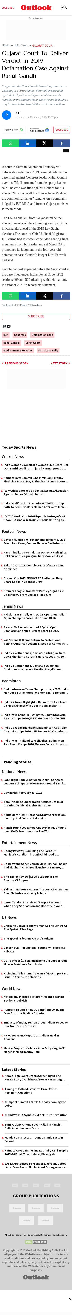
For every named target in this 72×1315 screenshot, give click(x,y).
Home (5, 45)
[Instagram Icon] (36, 1185)
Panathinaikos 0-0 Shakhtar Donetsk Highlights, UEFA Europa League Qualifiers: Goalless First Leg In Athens (35, 554)
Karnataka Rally (48, 351)
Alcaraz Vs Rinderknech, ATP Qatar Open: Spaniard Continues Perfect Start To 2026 (31, 629)
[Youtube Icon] (57, 1185)
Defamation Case (42, 335)
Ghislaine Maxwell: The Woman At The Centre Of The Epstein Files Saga (35, 927)
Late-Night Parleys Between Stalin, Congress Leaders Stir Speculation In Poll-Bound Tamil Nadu (33, 781)
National (21, 45)
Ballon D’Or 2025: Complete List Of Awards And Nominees (34, 567)
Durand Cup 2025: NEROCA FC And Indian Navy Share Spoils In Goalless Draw (33, 580)
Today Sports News (19, 447)
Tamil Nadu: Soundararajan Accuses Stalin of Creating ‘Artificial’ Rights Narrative (33, 803)
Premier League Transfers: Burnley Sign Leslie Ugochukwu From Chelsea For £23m (34, 593)
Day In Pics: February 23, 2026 (23, 793)
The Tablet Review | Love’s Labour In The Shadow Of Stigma (31, 878)
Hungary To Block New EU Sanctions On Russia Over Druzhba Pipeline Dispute (34, 1011)
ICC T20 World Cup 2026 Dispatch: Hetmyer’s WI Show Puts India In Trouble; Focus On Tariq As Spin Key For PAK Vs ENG (34, 518)
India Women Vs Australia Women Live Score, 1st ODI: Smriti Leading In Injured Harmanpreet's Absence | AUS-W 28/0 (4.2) (36, 466)
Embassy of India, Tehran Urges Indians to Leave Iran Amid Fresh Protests (36, 1024)
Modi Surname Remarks (17, 351)
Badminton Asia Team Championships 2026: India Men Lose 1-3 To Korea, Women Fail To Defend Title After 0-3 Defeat (36, 691)
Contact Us (21, 1234)
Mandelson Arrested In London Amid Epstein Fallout (34, 1139)
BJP (5, 335)
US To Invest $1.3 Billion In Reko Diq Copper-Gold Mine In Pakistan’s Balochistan (36, 962)
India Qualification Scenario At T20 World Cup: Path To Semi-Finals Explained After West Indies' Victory (35, 505)
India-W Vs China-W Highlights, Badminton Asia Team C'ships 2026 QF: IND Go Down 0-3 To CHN (35, 716)
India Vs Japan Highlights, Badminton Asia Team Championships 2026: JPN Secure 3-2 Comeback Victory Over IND (36, 729)
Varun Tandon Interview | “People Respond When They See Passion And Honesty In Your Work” (33, 904)
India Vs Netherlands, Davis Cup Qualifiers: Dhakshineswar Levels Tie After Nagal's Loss (33, 667)
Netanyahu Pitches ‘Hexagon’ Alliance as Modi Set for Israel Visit (34, 998)
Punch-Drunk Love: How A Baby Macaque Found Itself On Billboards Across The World (35, 829)
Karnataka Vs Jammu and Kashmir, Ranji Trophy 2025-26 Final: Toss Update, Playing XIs (36, 1152)
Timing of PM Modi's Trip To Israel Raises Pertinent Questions (31, 1091)
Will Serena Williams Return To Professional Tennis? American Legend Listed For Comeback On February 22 (35, 642)
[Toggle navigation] (64, 7)
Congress (20, 335)
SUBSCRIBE (62, 129)
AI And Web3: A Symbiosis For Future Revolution (36, 1115)
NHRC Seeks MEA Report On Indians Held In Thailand (31, 1037)
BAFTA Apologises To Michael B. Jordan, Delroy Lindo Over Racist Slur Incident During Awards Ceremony (35, 1165)
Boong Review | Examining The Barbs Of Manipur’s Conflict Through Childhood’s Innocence (30, 852)
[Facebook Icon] (15, 1185)
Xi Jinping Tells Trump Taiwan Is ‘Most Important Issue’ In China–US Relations (36, 975)
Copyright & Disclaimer (39, 1234)
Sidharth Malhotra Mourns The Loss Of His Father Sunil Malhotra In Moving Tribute (36, 891)
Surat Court (33, 343)
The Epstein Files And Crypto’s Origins (28, 938)
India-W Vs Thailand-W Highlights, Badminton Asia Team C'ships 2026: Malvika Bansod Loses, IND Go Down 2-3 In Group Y (34, 742)
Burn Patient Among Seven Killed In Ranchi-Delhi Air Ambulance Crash (33, 1126)
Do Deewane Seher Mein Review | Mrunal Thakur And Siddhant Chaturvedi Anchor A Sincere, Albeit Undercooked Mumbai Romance (35, 865)
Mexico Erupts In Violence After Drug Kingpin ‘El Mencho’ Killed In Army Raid (34, 1050)
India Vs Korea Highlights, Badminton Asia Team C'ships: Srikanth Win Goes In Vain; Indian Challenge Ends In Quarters (35, 704)
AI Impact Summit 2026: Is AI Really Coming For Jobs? (35, 1104)
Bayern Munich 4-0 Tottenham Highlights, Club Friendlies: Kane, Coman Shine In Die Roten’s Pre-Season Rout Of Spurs (34, 541)
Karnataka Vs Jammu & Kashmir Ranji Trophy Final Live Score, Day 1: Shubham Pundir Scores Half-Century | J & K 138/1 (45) (35, 479)
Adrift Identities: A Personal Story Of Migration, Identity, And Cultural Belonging (35, 816)
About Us (9, 1234)
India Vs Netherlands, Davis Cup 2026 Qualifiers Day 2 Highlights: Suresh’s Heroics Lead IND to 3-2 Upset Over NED (35, 655)
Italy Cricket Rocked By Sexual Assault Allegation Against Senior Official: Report (36, 492)
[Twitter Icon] (25, 1185)
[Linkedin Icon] (47, 1185)
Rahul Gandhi (11, 343)
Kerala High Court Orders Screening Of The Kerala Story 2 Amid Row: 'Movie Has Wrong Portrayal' (33, 1077)
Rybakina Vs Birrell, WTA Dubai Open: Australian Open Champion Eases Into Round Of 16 (35, 616)
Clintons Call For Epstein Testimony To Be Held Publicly (34, 949)
